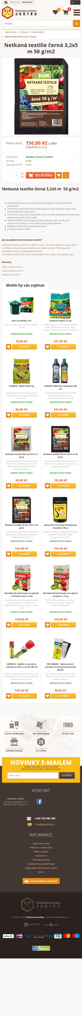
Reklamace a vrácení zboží (41, 847)
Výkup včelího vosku (41, 843)
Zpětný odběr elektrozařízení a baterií (41, 868)
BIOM (28, 160)
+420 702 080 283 (45, 818)
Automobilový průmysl (43, 881)
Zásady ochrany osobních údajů (41, 864)
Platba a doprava (41, 851)
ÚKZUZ (41, 872)
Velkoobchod (41, 855)
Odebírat (67, 775)
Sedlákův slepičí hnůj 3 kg (21, 386)
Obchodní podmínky (41, 860)
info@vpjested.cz (44, 824)
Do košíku (40, 175)
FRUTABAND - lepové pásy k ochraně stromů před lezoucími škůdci (60, 667)
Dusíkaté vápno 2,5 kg (60, 320)
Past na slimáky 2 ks (21, 320)
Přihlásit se (15, 2)
